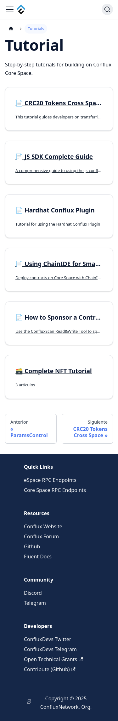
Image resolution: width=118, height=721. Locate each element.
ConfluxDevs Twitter (47, 639)
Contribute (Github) (50, 669)
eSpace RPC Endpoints (50, 480)
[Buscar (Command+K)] (107, 9)
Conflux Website (43, 526)
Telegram (35, 602)
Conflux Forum (41, 536)
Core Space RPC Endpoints (55, 490)
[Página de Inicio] (11, 29)
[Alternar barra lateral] (9, 9)
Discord (33, 592)
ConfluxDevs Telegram (50, 649)
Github (32, 546)
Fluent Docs (38, 556)
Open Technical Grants (53, 659)
